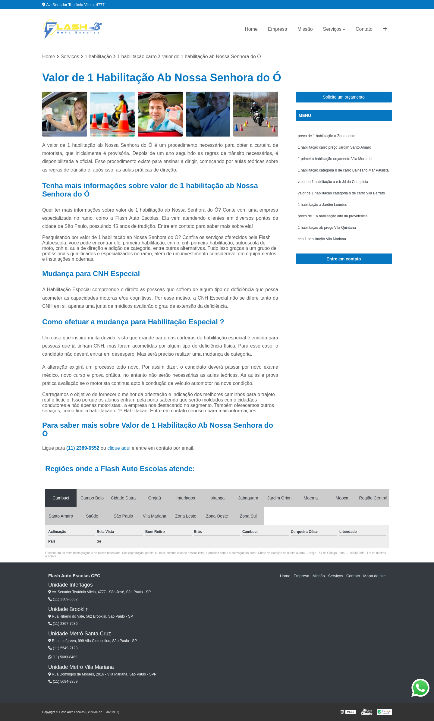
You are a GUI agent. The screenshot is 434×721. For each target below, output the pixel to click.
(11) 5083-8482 (62, 657)
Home (251, 29)
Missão (305, 29)
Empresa (277, 29)
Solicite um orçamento (344, 97)
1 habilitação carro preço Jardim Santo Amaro (334, 148)
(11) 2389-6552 (83, 448)
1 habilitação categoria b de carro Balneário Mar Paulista (343, 170)
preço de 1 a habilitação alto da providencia (333, 216)
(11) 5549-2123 (62, 648)
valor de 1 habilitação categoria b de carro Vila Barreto (341, 193)
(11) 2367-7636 (62, 624)
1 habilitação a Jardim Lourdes (322, 205)
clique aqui (119, 448)
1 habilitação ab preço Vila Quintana (327, 228)
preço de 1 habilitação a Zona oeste (326, 136)
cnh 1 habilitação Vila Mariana (322, 239)
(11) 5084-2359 (62, 681)
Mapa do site (374, 576)
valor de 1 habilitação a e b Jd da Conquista (333, 182)
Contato (364, 29)
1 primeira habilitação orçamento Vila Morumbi (335, 159)
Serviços (332, 29)
